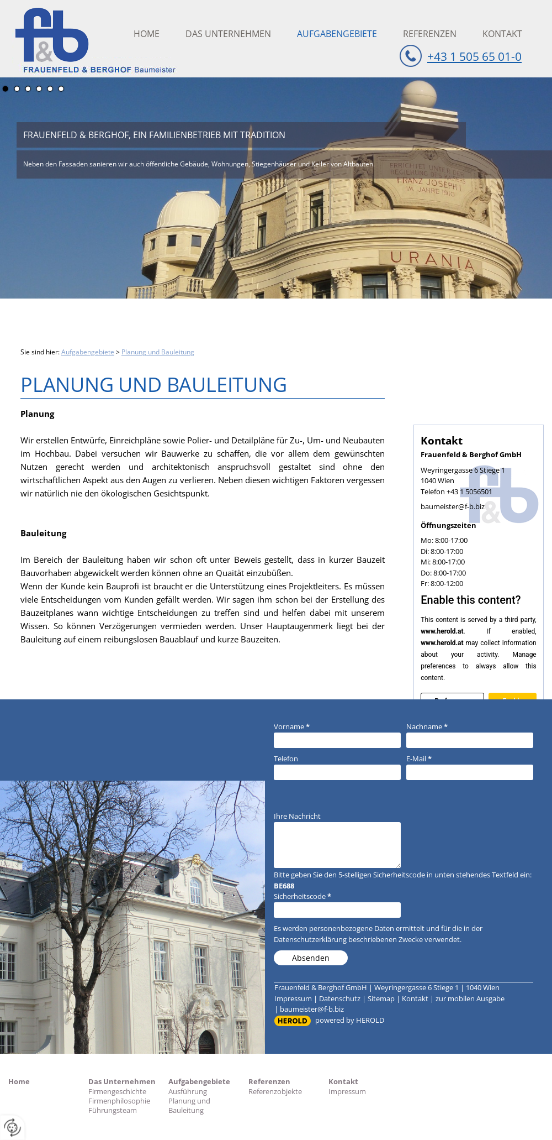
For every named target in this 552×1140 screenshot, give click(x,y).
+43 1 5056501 (469, 491)
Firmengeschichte (117, 1091)
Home (147, 34)
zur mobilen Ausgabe (470, 998)
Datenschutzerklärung (310, 939)
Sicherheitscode (302, 896)
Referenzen (430, 34)
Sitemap (381, 998)
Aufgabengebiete (337, 34)
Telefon (286, 759)
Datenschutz (339, 998)
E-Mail (419, 759)
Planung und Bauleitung (157, 352)
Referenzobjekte (275, 1091)
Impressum (293, 998)
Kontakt (502, 34)
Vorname (292, 726)
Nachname (427, 726)
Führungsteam (112, 1110)
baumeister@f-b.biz (453, 506)
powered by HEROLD (349, 1020)
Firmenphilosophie (119, 1101)
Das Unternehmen (228, 34)
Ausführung (187, 1091)
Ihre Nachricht (297, 816)
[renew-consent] (12, 1127)
